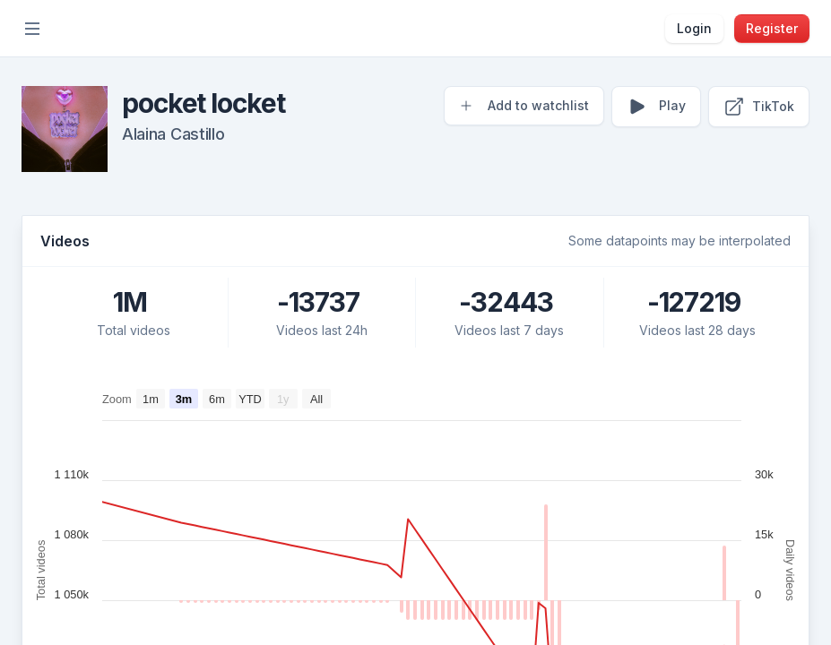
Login (694, 28)
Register (772, 28)
